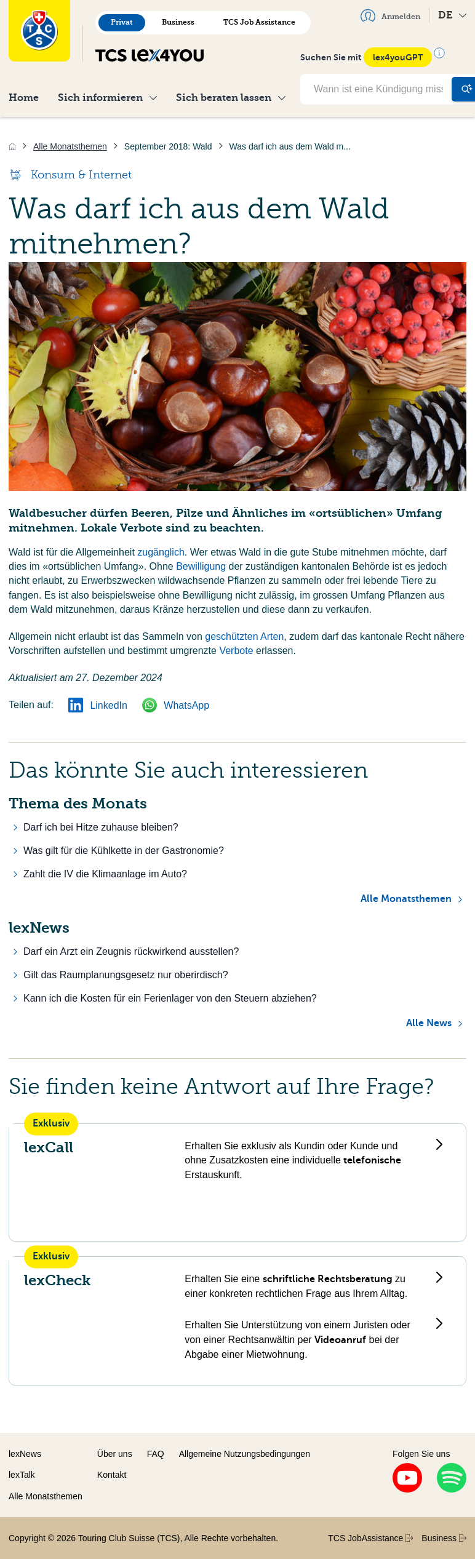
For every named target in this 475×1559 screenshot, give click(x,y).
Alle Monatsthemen (406, 898)
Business (178, 22)
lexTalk (22, 1475)
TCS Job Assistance (259, 22)
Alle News (429, 1023)
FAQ (155, 1454)
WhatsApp (175, 705)
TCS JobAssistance (370, 1538)
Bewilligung (201, 566)
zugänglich (161, 552)
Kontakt (111, 1475)
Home (24, 97)
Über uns (114, 1454)
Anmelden (390, 15)
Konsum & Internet (70, 175)
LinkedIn (97, 705)
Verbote (236, 650)
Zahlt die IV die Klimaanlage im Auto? (105, 874)
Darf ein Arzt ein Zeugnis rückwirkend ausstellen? (131, 951)
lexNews (25, 1454)
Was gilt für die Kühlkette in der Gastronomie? (123, 850)
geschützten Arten (244, 636)
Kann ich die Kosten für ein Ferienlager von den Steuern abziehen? (170, 998)
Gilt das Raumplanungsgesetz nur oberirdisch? (125, 975)
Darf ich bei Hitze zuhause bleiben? (100, 827)
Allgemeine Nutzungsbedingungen (244, 1454)
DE (452, 15)
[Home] (12, 146)
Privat (122, 22)
